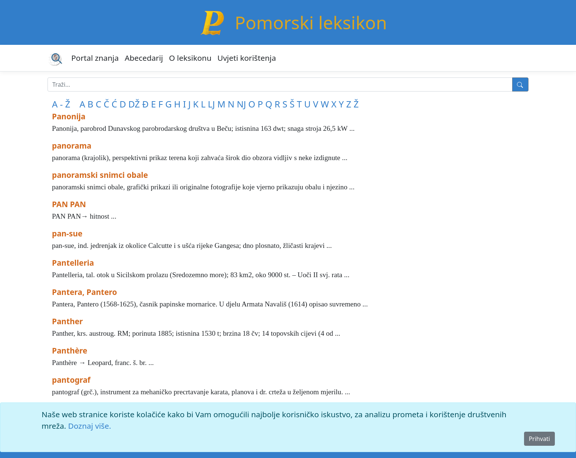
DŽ (134, 104)
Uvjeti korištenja (246, 58)
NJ (241, 104)
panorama (71, 145)
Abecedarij (144, 58)
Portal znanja (95, 58)
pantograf (71, 380)
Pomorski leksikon (311, 22)
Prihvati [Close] (539, 439)
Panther (67, 321)
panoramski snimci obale (100, 175)
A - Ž (61, 104)
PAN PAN (69, 204)
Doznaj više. (89, 426)
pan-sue (67, 233)
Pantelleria (73, 263)
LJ (211, 104)
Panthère (69, 350)
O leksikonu (190, 58)
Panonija (68, 116)
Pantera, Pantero (84, 292)
